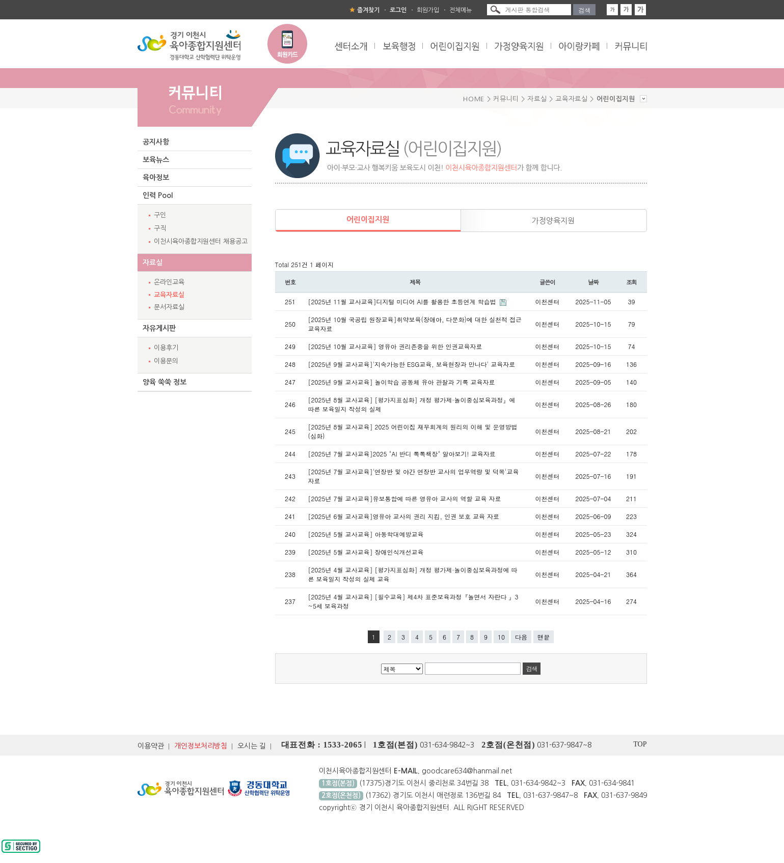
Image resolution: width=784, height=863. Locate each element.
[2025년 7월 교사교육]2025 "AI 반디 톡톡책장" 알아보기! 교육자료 (402, 453)
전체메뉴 (460, 10)
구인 (160, 215)
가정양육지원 (553, 220)
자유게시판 (159, 328)
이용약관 (151, 746)
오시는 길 (251, 746)
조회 (631, 282)
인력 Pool (158, 195)
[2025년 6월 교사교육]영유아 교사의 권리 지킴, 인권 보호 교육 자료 (404, 516)
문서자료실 (169, 307)
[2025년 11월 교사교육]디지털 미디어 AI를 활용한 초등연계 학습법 (403, 301)
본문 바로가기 (0, 0)
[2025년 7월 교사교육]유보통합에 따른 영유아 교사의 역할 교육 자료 (404, 498)
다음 (521, 636)
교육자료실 (169, 295)
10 (501, 636)
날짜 (593, 282)
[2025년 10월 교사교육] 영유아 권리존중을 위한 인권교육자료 (395, 346)
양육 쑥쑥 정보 (164, 382)
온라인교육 (169, 282)
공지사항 (156, 142)
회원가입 (428, 10)
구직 (160, 228)
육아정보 (156, 177)
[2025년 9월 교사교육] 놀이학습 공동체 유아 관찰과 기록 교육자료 (401, 382)
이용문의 (166, 361)
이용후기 (166, 347)
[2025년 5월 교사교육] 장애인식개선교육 (366, 552)
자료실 (153, 262)
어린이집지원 (367, 219)
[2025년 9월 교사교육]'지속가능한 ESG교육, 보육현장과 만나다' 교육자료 (412, 364)
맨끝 (543, 636)
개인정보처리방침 (200, 746)
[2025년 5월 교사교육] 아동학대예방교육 (366, 534)
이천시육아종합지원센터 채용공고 (201, 241)
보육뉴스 (156, 159)
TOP (639, 744)
